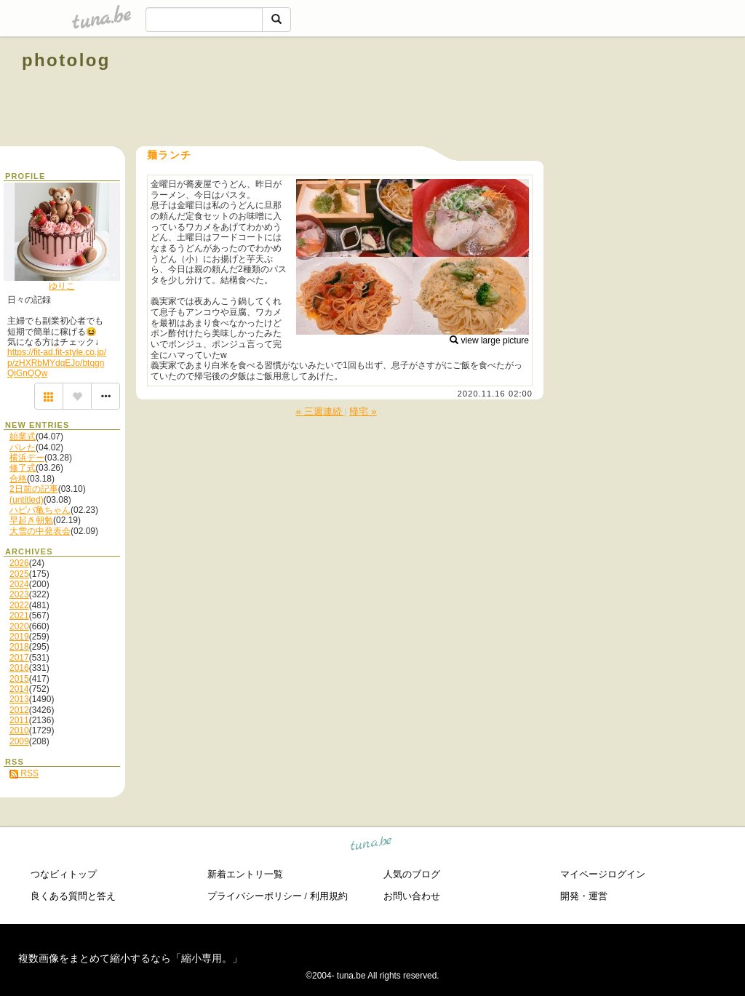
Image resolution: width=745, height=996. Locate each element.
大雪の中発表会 (40, 531)
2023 (19, 594)
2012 (19, 710)
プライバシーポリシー (254, 896)
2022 (19, 605)
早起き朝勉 (31, 520)
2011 (19, 720)
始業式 (22, 436)
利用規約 (329, 896)
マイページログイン (602, 874)
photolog (66, 60)
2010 (19, 730)
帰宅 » (362, 411)
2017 (19, 658)
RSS (24, 773)
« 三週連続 (319, 411)
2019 (19, 637)
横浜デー (26, 458)
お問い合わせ (411, 896)
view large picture (489, 340)
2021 (19, 615)
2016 (19, 668)
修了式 (22, 468)
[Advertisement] (557, 93)
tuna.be (371, 845)
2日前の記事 (33, 489)
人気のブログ (411, 874)
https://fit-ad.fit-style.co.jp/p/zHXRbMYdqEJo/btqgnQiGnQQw (56, 362)
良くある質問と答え (73, 896)
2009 (19, 741)
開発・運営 (583, 896)
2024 (19, 584)
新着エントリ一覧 (245, 874)
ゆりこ (62, 286)
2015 (19, 679)
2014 (19, 689)
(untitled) (26, 500)
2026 (19, 563)
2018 (19, 647)
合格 (18, 479)
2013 (19, 699)
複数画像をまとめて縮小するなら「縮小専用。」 (130, 958)
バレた (22, 447)
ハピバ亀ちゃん (40, 510)
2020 (19, 626)
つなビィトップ (64, 874)
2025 (19, 574)
